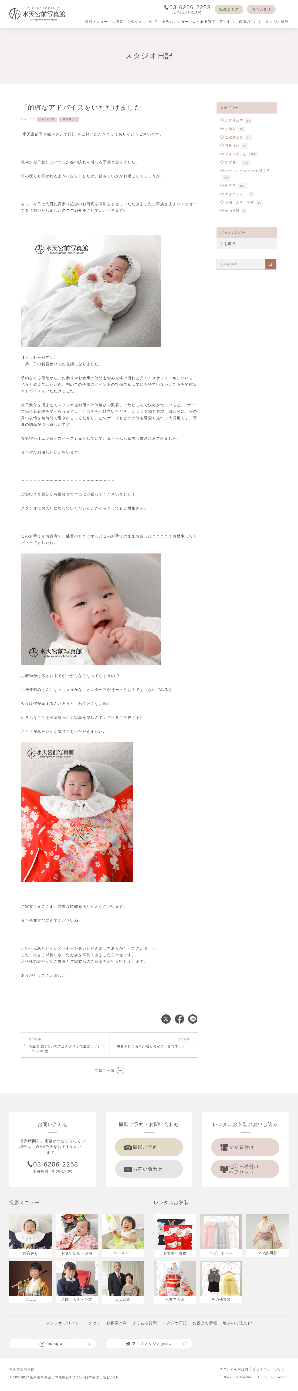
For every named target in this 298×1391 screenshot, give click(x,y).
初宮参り (68, 119)
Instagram (65, 1346)
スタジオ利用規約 (233, 1371)
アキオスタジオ (156, 1346)
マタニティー (233, 194)
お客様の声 (231, 120)
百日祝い (230, 145)
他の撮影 (230, 211)
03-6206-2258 (187, 7)
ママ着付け (239, 1147)
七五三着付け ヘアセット (241, 1170)
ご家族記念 (231, 137)
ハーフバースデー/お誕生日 (245, 171)
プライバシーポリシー (270, 1371)
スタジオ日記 (47, 119)
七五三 (228, 186)
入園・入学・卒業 (237, 202)
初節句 (228, 129)
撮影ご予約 (229, 9)
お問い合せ (261, 9)
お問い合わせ (145, 1170)
